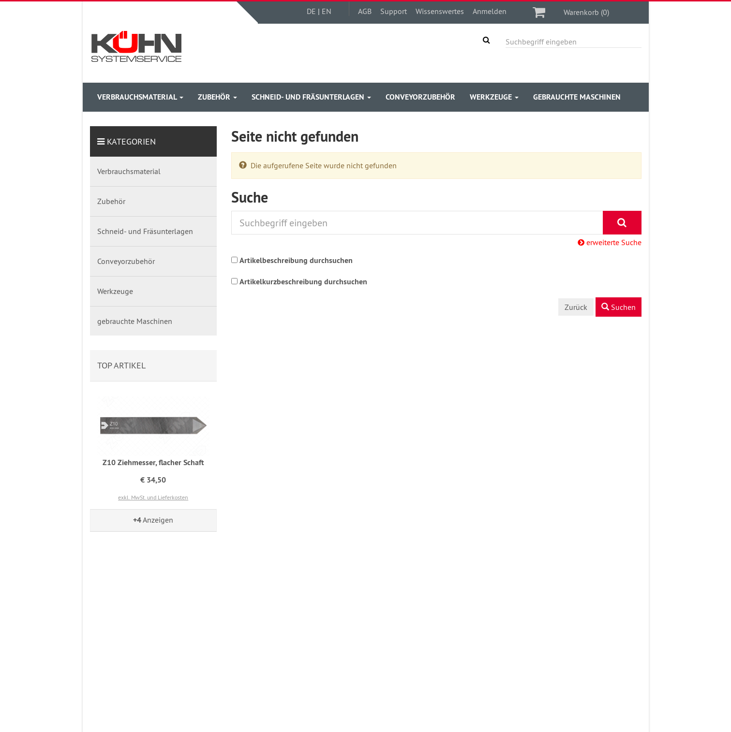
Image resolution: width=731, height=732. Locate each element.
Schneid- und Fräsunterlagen (311, 97)
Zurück (576, 307)
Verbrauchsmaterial (140, 97)
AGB (365, 11)
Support (393, 11)
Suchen (618, 307)
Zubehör (217, 97)
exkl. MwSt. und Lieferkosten (153, 497)
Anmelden (490, 11)
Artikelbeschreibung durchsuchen (296, 260)
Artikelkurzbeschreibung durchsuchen (303, 282)
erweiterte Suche (609, 242)
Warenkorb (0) (586, 12)
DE (311, 11)
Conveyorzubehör (420, 97)
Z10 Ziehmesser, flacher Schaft (153, 462)
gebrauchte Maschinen (577, 97)
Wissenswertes (440, 11)
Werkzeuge (494, 97)
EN (326, 11)
